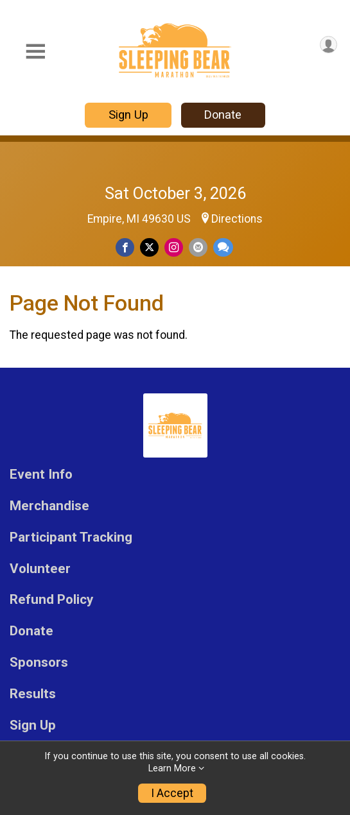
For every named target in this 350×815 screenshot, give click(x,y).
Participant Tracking (71, 537)
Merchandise (49, 506)
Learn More (172, 768)
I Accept (172, 793)
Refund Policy (51, 599)
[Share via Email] (198, 247)
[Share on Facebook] (125, 247)
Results (33, 694)
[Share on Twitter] (149, 247)
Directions (237, 218)
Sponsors (39, 662)
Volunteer (40, 569)
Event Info (41, 474)
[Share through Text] (223, 247)
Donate (222, 114)
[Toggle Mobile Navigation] (35, 52)
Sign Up (128, 114)
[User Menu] (328, 44)
